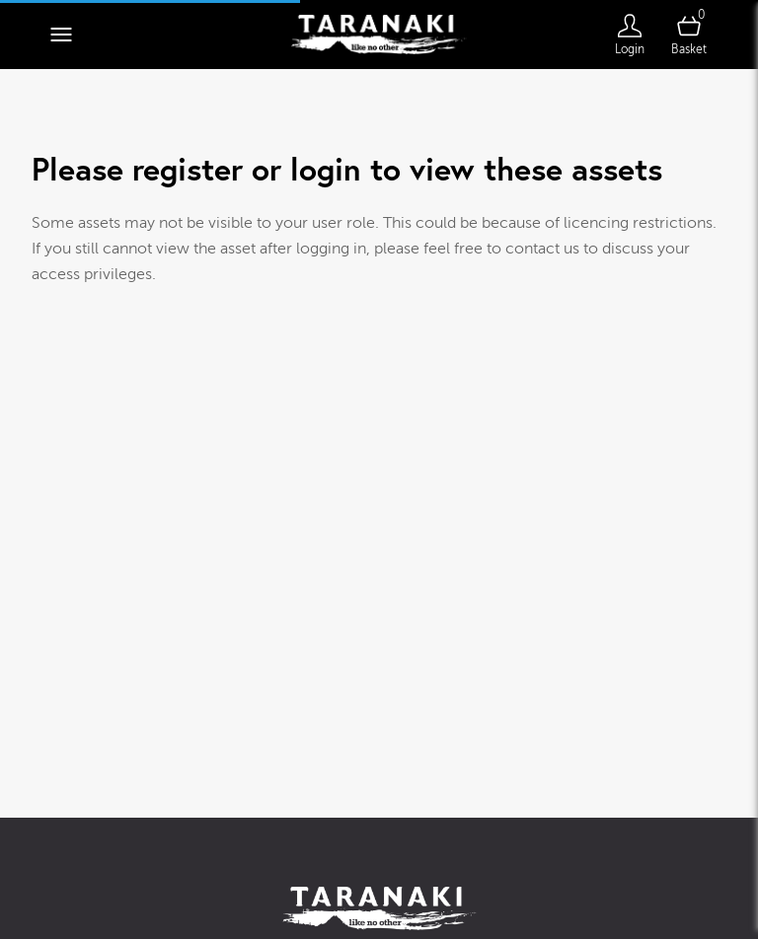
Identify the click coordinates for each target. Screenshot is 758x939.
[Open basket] (689, 34)
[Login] (629, 34)
